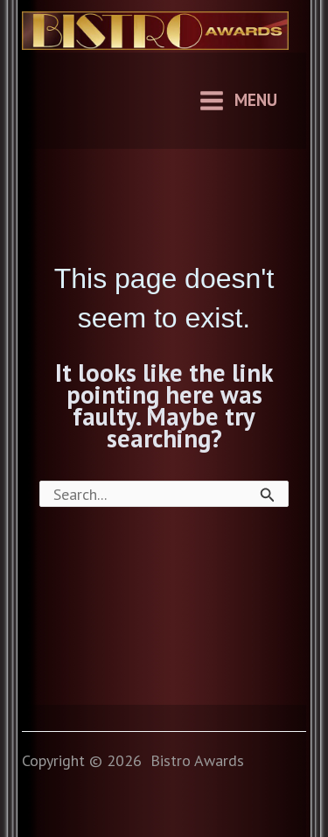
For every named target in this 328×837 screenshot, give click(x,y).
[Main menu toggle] (237, 101)
